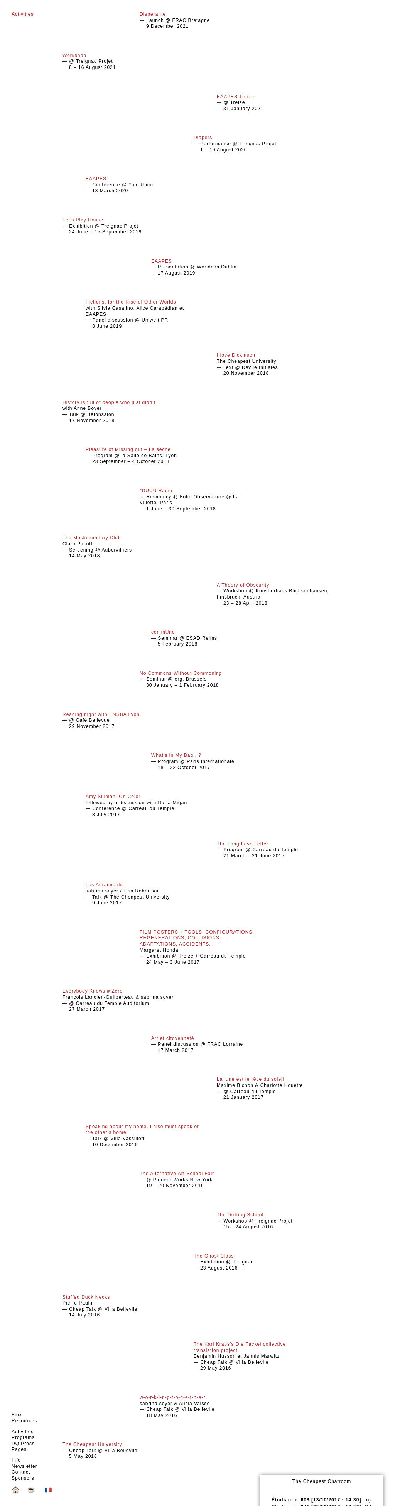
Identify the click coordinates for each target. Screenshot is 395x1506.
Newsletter (24, 1466)
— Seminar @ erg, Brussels (197, 679)
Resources (24, 1421)
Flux (17, 1414)
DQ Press (23, 1443)
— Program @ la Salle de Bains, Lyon (143, 455)
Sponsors (23, 1478)
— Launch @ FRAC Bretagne (197, 20)
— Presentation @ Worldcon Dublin (209, 267)
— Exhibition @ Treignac (251, 1262)
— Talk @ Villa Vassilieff (143, 1135)
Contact (21, 1472)
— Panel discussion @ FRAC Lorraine (209, 1044)
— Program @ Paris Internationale (209, 761)
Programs (23, 1437)
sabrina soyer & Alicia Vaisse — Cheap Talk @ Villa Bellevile (197, 1406)
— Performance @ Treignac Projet (251, 143)
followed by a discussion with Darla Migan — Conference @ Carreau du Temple (143, 805)
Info (16, 1460)
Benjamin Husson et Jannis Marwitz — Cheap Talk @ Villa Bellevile (251, 1356)
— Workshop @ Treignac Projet (275, 1220)
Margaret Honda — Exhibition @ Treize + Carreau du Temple (197, 947)
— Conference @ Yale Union (143, 184)
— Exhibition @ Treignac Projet (120, 226)
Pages (19, 1449)
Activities (23, 1431)
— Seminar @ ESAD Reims (209, 638)
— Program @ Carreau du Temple (275, 850)
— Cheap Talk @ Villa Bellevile (120, 1450)
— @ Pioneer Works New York (197, 1179)
